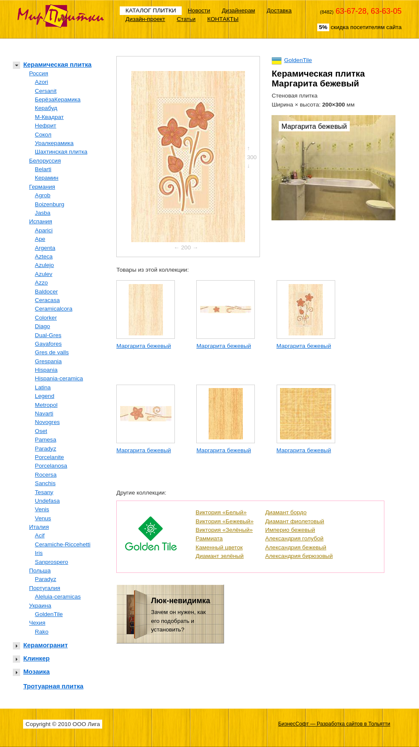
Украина (40, 605)
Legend (44, 396)
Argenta (45, 248)
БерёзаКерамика (58, 99)
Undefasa (47, 501)
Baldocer (46, 291)
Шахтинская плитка (61, 151)
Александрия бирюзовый (299, 556)
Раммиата (209, 538)
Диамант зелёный (220, 556)
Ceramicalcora (54, 308)
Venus (43, 518)
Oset (41, 431)
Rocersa (46, 474)
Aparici (44, 230)
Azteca (44, 256)
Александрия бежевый (295, 547)
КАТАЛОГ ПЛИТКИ (151, 10)
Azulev (44, 274)
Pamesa (45, 439)
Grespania (48, 361)
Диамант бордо (286, 512)
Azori (41, 82)
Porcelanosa (51, 465)
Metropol (46, 405)
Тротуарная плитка (53, 686)
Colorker (46, 317)
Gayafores (48, 344)
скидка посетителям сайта (359, 27)
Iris (39, 553)
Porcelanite (49, 457)
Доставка (279, 10)
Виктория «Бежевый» (225, 521)
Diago (42, 326)
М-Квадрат (49, 117)
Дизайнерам (238, 10)
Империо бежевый (290, 530)
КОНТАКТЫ (223, 19)
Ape (40, 239)
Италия (39, 527)
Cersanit (46, 91)
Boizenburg (50, 204)
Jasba (42, 213)
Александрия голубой (294, 538)
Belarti (43, 169)
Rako (42, 631)
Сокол (43, 134)
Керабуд (46, 108)
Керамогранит (45, 645)
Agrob (42, 195)
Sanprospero (51, 562)
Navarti (44, 413)
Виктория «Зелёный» (224, 530)
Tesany (44, 492)
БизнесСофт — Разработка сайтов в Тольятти (334, 724)
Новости (199, 10)
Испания (40, 221)
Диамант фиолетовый (294, 521)
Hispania (46, 370)
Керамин (47, 178)
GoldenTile (49, 614)
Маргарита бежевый (143, 346)
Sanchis (45, 483)
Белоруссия (45, 160)
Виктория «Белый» (221, 512)
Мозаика (36, 671)
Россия (38, 73)
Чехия (37, 623)
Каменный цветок (219, 547)
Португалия (44, 588)
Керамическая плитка (57, 64)
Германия (42, 187)
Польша (40, 570)
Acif (40, 535)
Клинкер (36, 658)
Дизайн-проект (145, 19)
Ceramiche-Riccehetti (63, 544)
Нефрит (45, 125)
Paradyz (45, 448)
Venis (42, 509)
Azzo (41, 282)
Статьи (186, 19)
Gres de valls (52, 352)
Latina (43, 387)
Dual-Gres (48, 335)
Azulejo (44, 265)
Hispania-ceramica (59, 378)
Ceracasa (47, 300)
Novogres (47, 422)
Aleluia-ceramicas (58, 596)
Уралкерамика (54, 143)
